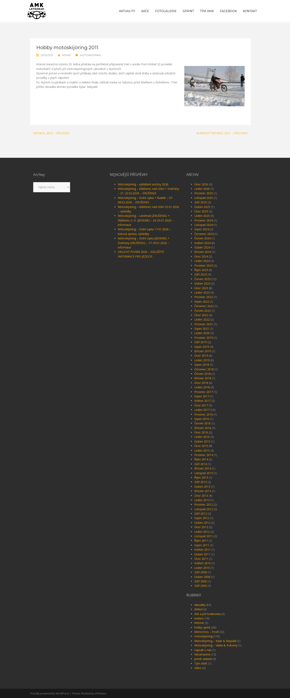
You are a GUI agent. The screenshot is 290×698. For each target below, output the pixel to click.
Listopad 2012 (203, 509)
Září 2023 (200, 274)
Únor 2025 (201, 211)
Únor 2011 (201, 559)
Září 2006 (200, 581)
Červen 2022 (202, 311)
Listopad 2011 (203, 536)
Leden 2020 (202, 333)
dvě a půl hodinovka (207, 614)
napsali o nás (202, 650)
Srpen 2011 (201, 545)
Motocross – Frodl (206, 632)
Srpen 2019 (201, 347)
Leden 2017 (202, 410)
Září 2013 (200, 482)
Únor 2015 (201, 446)
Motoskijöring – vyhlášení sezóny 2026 (143, 184)
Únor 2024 (201, 256)
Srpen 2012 (201, 518)
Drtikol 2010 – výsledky (51, 133)
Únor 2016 (201, 432)
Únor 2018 (201, 383)
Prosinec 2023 (203, 265)
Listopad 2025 (203, 198)
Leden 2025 (202, 216)
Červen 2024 (202, 238)
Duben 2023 (202, 283)
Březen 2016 (202, 428)
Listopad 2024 (203, 225)
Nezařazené (202, 654)
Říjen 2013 (201, 477)
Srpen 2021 (201, 328)
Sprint (188, 11)
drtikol (198, 609)
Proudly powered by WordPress (49, 693)
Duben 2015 (202, 441)
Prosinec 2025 (203, 193)
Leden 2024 (202, 261)
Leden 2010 (202, 568)
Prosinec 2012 (203, 504)
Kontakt (250, 11)
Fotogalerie (166, 11)
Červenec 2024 (204, 234)
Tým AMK (207, 11)
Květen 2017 (202, 401)
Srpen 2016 (201, 419)
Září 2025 (200, 202)
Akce (145, 11)
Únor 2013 (201, 496)
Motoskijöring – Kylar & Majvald (215, 641)
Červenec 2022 (204, 306)
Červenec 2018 (204, 369)
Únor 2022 (201, 315)
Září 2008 (200, 572)
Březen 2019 (202, 351)
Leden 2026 (202, 189)
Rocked (86, 693)
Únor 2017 (201, 405)
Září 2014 (200, 464)
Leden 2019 (202, 360)
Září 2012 (200, 513)
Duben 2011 (202, 554)
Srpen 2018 (201, 365)
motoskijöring (90, 55)
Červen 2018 (202, 374)
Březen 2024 (202, 252)
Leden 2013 (202, 500)
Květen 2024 (202, 243)
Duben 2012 (202, 523)
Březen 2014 (202, 468)
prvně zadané (203, 659)
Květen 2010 (202, 563)
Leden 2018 (202, 387)
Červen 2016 (202, 423)
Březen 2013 (202, 491)
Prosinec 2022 (203, 297)
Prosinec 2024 (203, 220)
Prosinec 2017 (203, 392)
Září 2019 (200, 342)
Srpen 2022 (201, 301)
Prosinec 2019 (203, 338)
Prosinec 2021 (203, 324)
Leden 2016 (202, 437)
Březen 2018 (202, 378)
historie (199, 623)
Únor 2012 (201, 527)
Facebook (228, 11)
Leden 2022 (202, 319)
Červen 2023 (202, 279)
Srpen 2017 (201, 396)
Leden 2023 (202, 292)
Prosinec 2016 (203, 414)
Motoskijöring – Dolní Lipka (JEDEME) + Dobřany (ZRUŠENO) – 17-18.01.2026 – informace (143, 242)
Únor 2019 (201, 355)
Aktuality (127, 11)
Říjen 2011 (201, 540)
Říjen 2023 (201, 270)
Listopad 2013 (203, 473)
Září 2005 (200, 586)
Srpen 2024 (201, 229)
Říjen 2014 (201, 459)
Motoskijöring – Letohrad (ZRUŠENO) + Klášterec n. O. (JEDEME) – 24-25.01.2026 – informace (146, 220)
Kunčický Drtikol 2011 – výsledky (222, 133)
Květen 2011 (202, 550)
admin (66, 55)
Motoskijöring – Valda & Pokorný (215, 645)
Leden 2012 (202, 532)
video (197, 668)
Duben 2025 (202, 207)
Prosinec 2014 (203, 455)
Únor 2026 (201, 184)
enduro (199, 618)
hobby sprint (202, 627)
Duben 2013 (202, 486)
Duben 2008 (202, 577)
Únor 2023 (201, 288)
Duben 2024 (202, 247)
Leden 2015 (202, 450)
